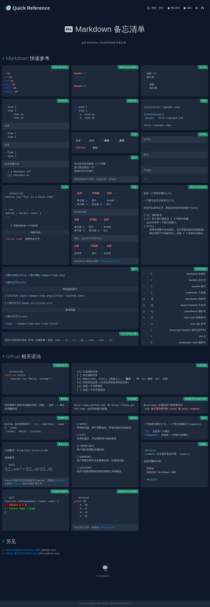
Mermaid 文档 (107, 527)
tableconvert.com (110, 261)
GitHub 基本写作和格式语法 (21, 553)
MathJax (59, 480)
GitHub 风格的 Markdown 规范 (23, 550)
